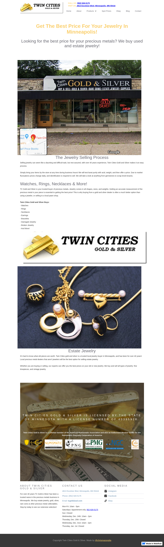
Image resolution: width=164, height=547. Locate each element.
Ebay (118, 11)
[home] (41, 7)
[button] (91, 11)
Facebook (112, 496)
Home (68, 11)
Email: (72, 501)
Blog (128, 11)
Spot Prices (106, 11)
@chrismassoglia (103, 540)
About (79, 11)
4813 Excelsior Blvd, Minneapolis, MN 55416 (80, 491)
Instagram (112, 491)
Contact (138, 11)
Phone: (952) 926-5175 (71, 496)
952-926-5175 (92, 510)
